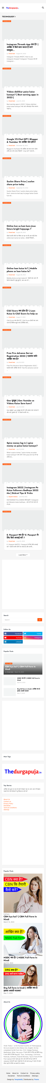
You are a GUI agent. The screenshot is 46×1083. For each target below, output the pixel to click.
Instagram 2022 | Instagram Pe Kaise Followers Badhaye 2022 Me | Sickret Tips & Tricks (22, 490)
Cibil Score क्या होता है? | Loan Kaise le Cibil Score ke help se (22, 312)
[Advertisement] (23, 584)
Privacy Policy (8, 803)
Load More (22, 555)
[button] (3, 8)
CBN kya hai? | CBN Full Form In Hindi (20, 918)
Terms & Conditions (10, 807)
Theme (36, 1079)
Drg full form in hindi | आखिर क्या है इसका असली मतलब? (28, 690)
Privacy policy (35, 1073)
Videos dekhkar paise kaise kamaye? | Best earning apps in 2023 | (22, 94)
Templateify (18, 1079)
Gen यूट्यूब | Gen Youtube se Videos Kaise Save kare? (20, 402)
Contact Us (24, 1073)
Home (8, 1073)
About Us (7, 799)
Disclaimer (7, 805)
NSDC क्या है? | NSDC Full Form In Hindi (28, 679)
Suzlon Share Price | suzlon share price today (20, 183)
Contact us (7, 801)
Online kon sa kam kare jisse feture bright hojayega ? (21, 227)
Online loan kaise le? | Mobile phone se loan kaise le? (22, 270)
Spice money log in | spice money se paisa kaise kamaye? (22, 444)
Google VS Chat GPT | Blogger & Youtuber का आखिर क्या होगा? (22, 141)
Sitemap (6, 809)
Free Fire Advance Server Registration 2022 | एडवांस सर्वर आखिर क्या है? (22, 356)
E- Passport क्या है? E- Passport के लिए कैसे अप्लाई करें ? (23, 536)
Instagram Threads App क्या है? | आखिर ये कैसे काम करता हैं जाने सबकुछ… (22, 47)
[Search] (20, 619)
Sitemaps (35, 1076)
